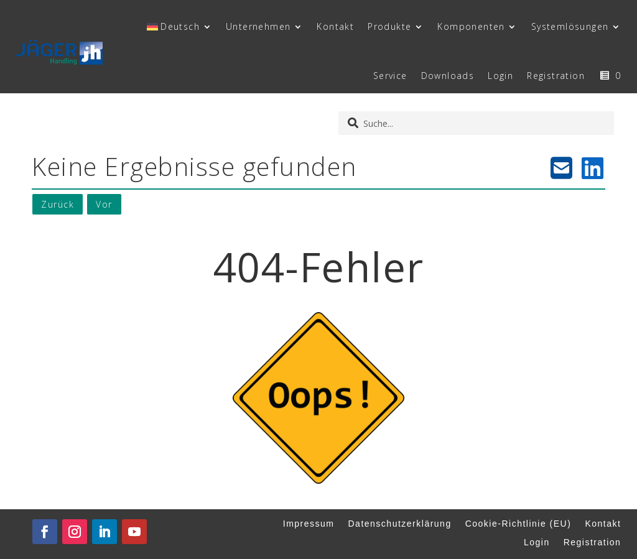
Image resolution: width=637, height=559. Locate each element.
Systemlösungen (570, 26)
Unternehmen (258, 26)
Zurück (57, 204)
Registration (556, 75)
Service (390, 75)
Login (500, 75)
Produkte (389, 26)
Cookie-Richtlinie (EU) (518, 524)
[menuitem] (179, 26)
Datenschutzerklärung (400, 524)
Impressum (309, 524)
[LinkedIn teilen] (592, 167)
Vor (104, 204)
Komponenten (470, 26)
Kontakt (335, 26)
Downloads (448, 75)
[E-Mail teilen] (561, 167)
